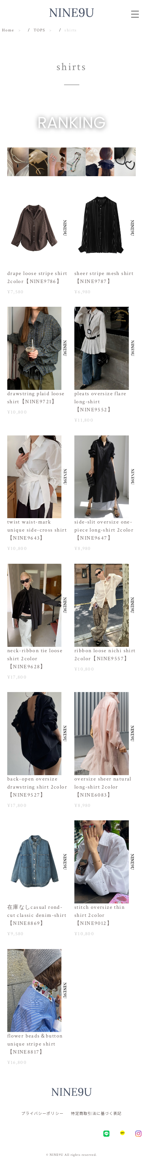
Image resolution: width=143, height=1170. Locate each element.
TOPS (39, 30)
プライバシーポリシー (42, 1113)
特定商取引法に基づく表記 (96, 1113)
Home (8, 30)
